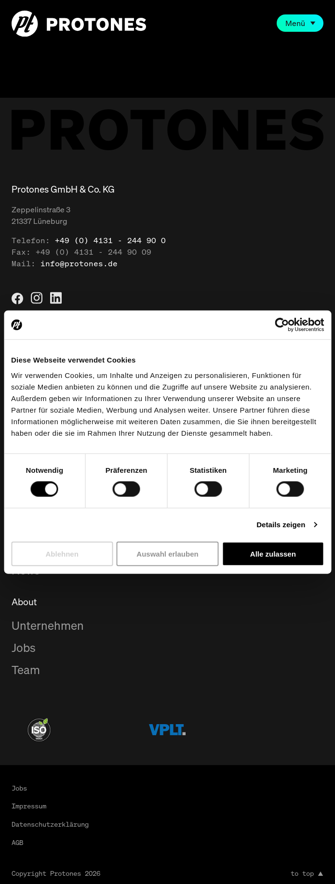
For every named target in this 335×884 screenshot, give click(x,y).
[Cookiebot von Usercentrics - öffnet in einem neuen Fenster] (282, 325)
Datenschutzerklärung (50, 824)
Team (26, 669)
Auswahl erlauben (167, 553)
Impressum (29, 805)
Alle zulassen (273, 553)
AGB (17, 842)
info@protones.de (79, 263)
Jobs (24, 647)
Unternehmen (48, 625)
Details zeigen (280, 524)
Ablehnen (62, 553)
